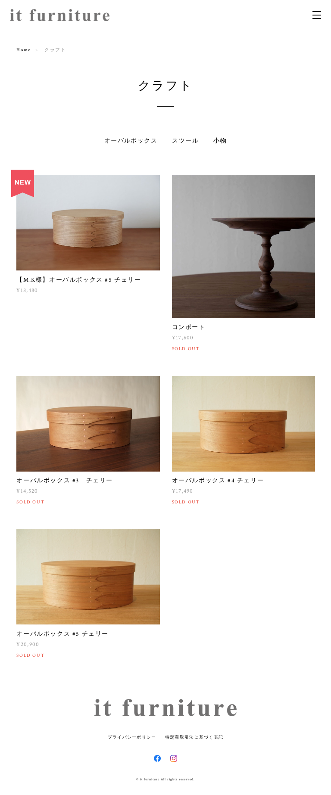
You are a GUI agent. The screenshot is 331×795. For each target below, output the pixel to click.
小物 (220, 141)
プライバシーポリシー (132, 737)
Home (23, 50)
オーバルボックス (130, 141)
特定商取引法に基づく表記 (194, 737)
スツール (185, 141)
